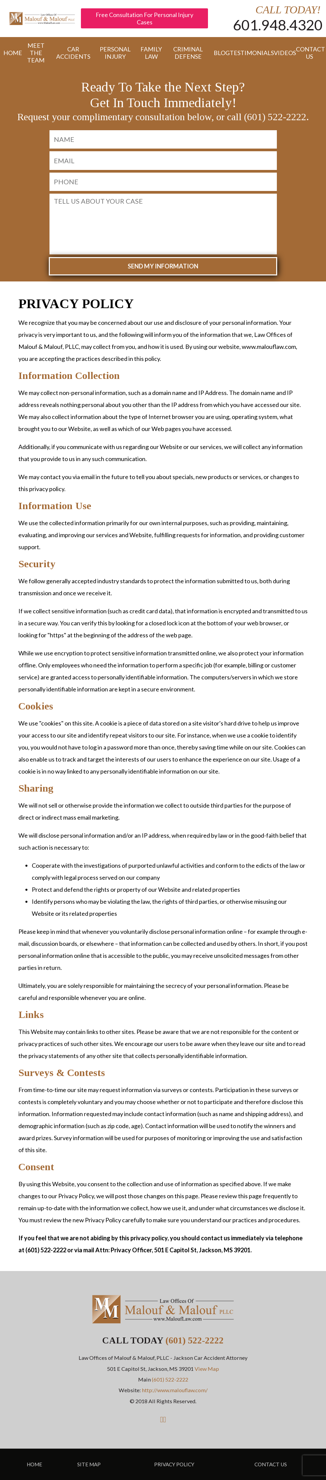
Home (9, 52)
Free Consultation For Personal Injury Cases (144, 18)
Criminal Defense (188, 52)
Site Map (89, 1464)
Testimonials (248, 52)
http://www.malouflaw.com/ (175, 1390)
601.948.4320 (278, 24)
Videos (282, 52)
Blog (218, 52)
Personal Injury (115, 52)
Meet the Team (35, 53)
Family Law (151, 52)
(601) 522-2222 (195, 1340)
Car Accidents (73, 52)
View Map (207, 1368)
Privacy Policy (174, 1464)
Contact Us (309, 52)
